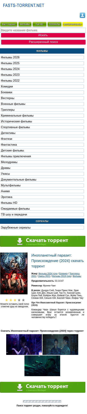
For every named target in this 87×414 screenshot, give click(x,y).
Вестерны (7, 98)
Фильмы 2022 (10, 80)
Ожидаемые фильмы (15, 208)
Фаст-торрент (9, 24)
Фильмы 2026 (10, 57)
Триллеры (8, 109)
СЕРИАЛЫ (54, 24)
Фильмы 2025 (10, 63)
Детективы (8, 133)
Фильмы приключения (16, 156)
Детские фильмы (12, 150)
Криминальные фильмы (17, 115)
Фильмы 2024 (10, 69)
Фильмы (77, 276)
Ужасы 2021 (44, 276)
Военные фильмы (13, 103)
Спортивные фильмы (15, 127)
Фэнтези (6, 138)
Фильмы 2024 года (47, 273)
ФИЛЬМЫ (25, 24)
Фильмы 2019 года (61, 276)
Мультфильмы (11, 185)
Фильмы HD (9, 202)
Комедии (7, 86)
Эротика (6, 197)
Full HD (39, 24)
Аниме (5, 191)
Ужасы (5, 173)
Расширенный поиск (43, 41)
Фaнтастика (9, 144)
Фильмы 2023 (10, 74)
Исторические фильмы (16, 121)
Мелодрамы (9, 162)
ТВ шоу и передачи (14, 214)
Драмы (5, 167)
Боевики (6, 92)
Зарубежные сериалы (16, 227)
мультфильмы (72, 24)
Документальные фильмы (18, 179)
